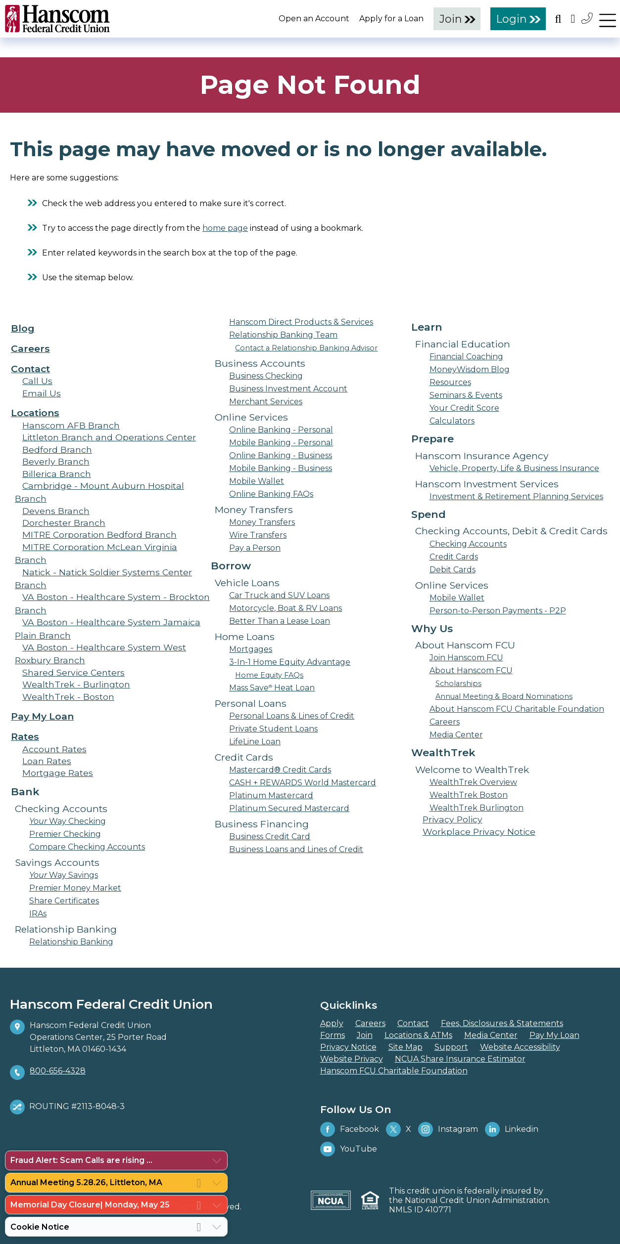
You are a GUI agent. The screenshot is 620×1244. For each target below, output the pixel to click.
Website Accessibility (520, 1047)
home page (225, 228)
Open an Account (314, 18)
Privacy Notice (348, 1047)
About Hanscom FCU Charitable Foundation (516, 709)
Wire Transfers (257, 535)
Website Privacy (351, 1059)
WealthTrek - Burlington (76, 684)
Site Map (405, 1047)
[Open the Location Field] (573, 18)
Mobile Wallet (256, 481)
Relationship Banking (71, 941)
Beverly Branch (56, 461)
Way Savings (63, 875)
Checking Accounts (468, 544)
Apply (331, 1023)
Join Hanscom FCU (466, 657)
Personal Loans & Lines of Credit (291, 716)
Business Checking (266, 376)
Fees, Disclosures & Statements (502, 1023)
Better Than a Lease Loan (279, 621)
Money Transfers (262, 522)
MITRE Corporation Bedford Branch (99, 534)
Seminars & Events (465, 395)
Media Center (456, 734)
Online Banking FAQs (271, 494)
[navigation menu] (607, 18)
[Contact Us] (587, 18)
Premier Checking (65, 834)
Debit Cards (452, 569)
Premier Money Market (75, 888)
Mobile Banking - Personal (281, 442)
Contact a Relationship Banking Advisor (306, 347)
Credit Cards (453, 556)
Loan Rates (46, 761)
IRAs (38, 913)
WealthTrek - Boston (68, 696)
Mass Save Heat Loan (272, 687)
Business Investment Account (288, 388)
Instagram (448, 1129)
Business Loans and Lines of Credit (296, 849)
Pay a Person (255, 548)
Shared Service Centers (73, 672)
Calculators (452, 421)
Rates (25, 736)
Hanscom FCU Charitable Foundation (394, 1070)
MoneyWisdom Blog (469, 369)
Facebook (349, 1129)
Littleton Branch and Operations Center (109, 437)
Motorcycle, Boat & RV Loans (285, 608)
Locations (35, 413)
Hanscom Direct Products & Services (301, 322)
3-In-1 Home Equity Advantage (289, 662)
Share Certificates (64, 900)
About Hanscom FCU (471, 670)
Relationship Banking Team (283, 335)
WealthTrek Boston (468, 795)
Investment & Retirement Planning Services (516, 496)
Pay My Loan (42, 716)
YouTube (348, 1149)
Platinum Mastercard (271, 795)
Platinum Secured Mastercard (289, 808)
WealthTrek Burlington (476, 808)
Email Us (41, 393)
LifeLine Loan (255, 741)
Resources (450, 382)
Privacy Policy (452, 819)
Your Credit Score (464, 408)
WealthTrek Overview (473, 782)
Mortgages (250, 649)
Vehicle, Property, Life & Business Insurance (514, 468)
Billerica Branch (56, 474)
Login (511, 18)
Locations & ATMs (418, 1035)
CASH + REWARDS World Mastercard (302, 782)
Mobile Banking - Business (280, 468)
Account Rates (54, 749)
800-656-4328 (58, 1070)
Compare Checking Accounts (87, 847)
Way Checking (67, 821)
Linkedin (511, 1129)
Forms (332, 1035)
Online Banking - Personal (281, 429)
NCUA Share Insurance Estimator (460, 1059)
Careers (30, 348)
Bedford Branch (57, 449)
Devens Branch (56, 511)
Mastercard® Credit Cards (280, 769)
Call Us (37, 381)
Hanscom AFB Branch (71, 425)
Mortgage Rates (57, 773)
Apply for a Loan (391, 18)
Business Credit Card (269, 836)
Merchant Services (265, 401)
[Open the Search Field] (558, 18)
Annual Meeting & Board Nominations (503, 696)
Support (451, 1047)
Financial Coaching (466, 356)
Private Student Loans (273, 728)
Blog (23, 328)
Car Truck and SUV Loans (279, 595)
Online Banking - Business (280, 455)
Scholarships (458, 683)
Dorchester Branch (63, 522)
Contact (30, 369)
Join (450, 18)
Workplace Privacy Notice (479, 831)
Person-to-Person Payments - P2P (497, 610)
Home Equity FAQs (269, 675)
